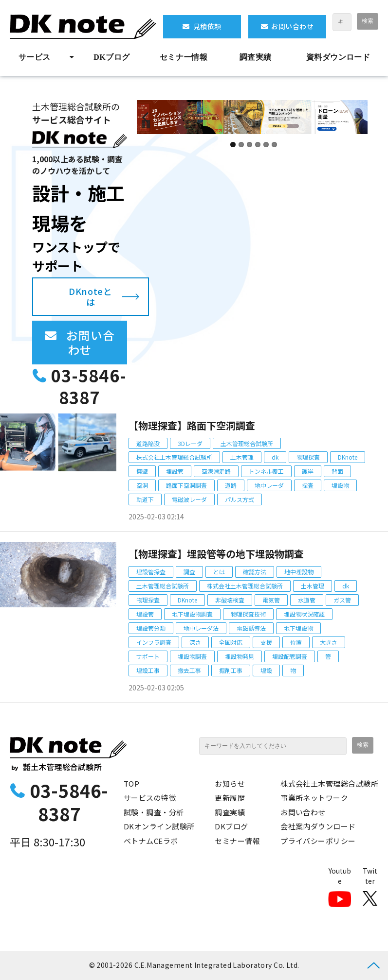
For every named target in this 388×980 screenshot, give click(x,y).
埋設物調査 (192, 656)
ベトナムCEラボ (151, 841)
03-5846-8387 (88, 386)
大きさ (328, 642)
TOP (131, 783)
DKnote (347, 457)
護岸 (308, 471)
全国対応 (230, 642)
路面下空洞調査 (186, 485)
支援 (266, 642)
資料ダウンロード (338, 57)
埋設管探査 (151, 571)
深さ (195, 642)
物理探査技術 (248, 614)
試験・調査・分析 (154, 812)
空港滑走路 (216, 471)
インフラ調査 (153, 642)
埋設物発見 (239, 656)
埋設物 (340, 485)
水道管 (306, 600)
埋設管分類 (151, 628)
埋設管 (175, 471)
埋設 (266, 670)
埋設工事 (148, 670)
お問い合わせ (292, 26)
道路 (231, 485)
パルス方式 (239, 499)
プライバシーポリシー (318, 841)
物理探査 (308, 457)
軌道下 (145, 499)
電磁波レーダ (189, 499)
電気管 (271, 600)
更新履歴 (230, 797)
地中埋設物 (299, 571)
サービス (34, 57)
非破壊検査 (229, 600)
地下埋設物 (298, 628)
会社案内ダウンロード (318, 826)
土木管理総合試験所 (247, 443)
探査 (308, 485)
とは (219, 571)
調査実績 (256, 57)
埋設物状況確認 (304, 614)
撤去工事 (189, 670)
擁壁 (142, 471)
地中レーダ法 (201, 628)
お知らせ (230, 783)
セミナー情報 (184, 57)
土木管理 (242, 457)
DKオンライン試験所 (159, 826)
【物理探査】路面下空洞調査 (192, 425)
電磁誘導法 (251, 628)
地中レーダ (269, 485)
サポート (148, 656)
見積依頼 (207, 26)
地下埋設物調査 (192, 614)
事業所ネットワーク (314, 797)
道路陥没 (148, 443)
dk (275, 457)
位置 (296, 642)
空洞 (142, 485)
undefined (151, 145)
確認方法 (254, 571)
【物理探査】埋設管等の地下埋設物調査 (216, 554)
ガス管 (342, 600)
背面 (337, 471)
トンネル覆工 (266, 471)
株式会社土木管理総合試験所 (174, 457)
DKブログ (111, 57)
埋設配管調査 (289, 656)
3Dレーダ (190, 443)
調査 (189, 571)
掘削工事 (230, 670)
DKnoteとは (90, 297)
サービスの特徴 (150, 797)
